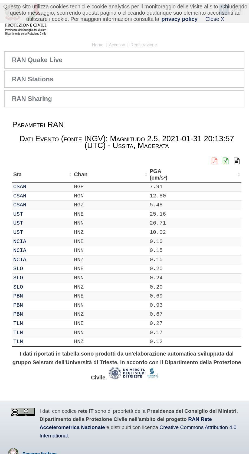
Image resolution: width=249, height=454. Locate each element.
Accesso (117, 45)
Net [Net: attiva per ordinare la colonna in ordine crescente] (17, 174)
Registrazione (143, 45)
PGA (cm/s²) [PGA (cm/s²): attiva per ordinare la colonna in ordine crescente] (226, 174)
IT (16, 186)
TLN (33, 323)
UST (33, 214)
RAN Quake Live (37, 59)
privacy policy (179, 19)
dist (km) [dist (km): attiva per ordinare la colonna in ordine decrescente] (204, 174)
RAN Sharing (32, 98)
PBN (33, 296)
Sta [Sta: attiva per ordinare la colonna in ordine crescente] (33, 174)
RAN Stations (32, 79)
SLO (33, 268)
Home (98, 45)
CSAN (35, 186)
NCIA (35, 241)
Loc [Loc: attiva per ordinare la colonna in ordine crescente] (71, 174)
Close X (214, 19)
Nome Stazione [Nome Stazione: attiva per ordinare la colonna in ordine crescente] (128, 174)
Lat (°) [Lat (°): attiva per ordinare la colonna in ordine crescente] (90, 174)
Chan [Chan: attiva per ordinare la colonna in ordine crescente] (52, 174)
